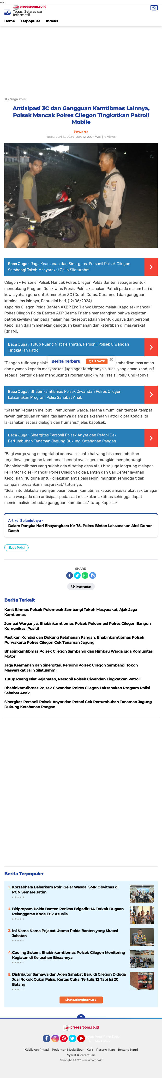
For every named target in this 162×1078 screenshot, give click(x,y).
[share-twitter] (77, 575)
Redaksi (118, 1037)
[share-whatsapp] (85, 575)
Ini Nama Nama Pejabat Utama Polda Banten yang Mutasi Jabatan (65, 933)
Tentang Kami (128, 1049)
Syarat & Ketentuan (81, 1055)
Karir (89, 1049)
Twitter (75, 1041)
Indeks (52, 21)
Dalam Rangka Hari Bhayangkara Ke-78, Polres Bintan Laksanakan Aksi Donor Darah (80, 528)
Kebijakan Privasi (36, 1049)
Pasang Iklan (105, 1049)
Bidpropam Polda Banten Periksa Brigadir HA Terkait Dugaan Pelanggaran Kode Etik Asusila (68, 911)
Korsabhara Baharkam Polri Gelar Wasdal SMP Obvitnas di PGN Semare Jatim (65, 889)
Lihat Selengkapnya (81, 1000)
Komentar (81, 586)
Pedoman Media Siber (68, 1049)
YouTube (84, 1041)
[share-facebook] (69, 575)
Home (9, 21)
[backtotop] (81, 1018)
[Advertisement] (81, 59)
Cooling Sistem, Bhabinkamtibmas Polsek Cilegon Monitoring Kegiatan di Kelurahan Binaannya (68, 955)
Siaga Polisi (16, 547)
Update (97, 361)
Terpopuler (30, 21)
